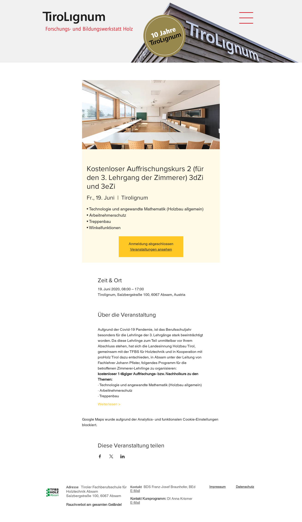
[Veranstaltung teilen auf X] (111, 456)
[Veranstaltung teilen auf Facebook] (100, 456)
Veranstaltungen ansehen (151, 249)
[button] (246, 18)
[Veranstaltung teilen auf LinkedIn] (122, 456)
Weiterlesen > (109, 404)
